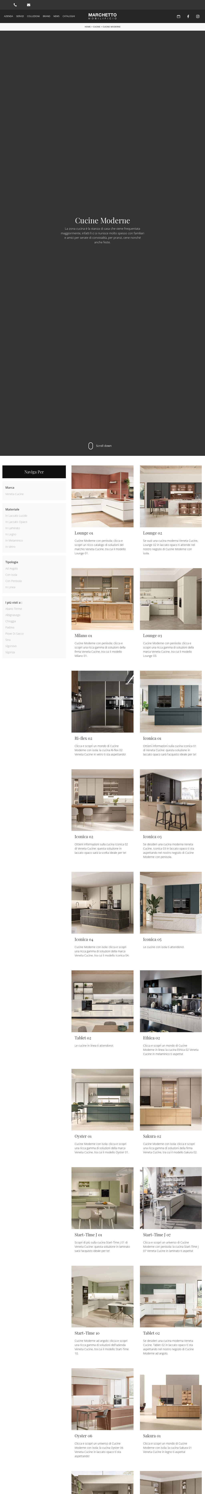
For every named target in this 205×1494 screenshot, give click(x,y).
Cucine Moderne (112, 26)
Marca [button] (9, 487)
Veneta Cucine (14, 494)
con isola (11, 575)
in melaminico (14, 540)
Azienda (8, 16)
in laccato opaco (16, 522)
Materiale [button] (12, 509)
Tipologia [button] (11, 562)
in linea (10, 587)
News (56, 16)
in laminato (12, 528)
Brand (46, 16)
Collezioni (33, 16)
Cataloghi (69, 16)
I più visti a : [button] (13, 602)
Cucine (96, 26)
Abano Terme (13, 609)
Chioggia (10, 621)
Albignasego (12, 615)
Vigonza (10, 652)
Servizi (20, 16)
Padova (9, 627)
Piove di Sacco (14, 633)
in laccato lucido (16, 515)
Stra (7, 640)
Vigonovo (11, 646)
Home (88, 26)
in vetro (10, 547)
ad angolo (11, 568)
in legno (10, 534)
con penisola (13, 581)
